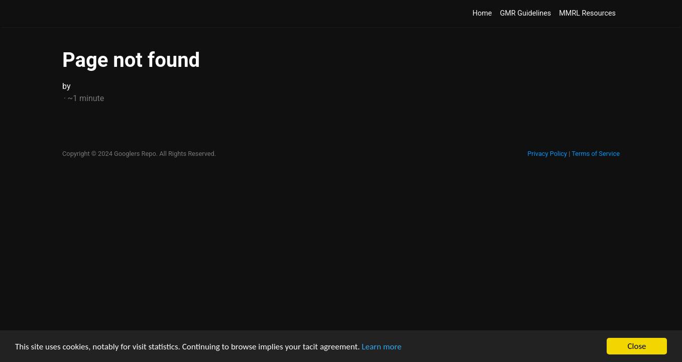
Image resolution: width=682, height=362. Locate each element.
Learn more (381, 346)
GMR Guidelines (525, 13)
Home (482, 13)
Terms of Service (596, 153)
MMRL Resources (587, 13)
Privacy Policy (547, 153)
